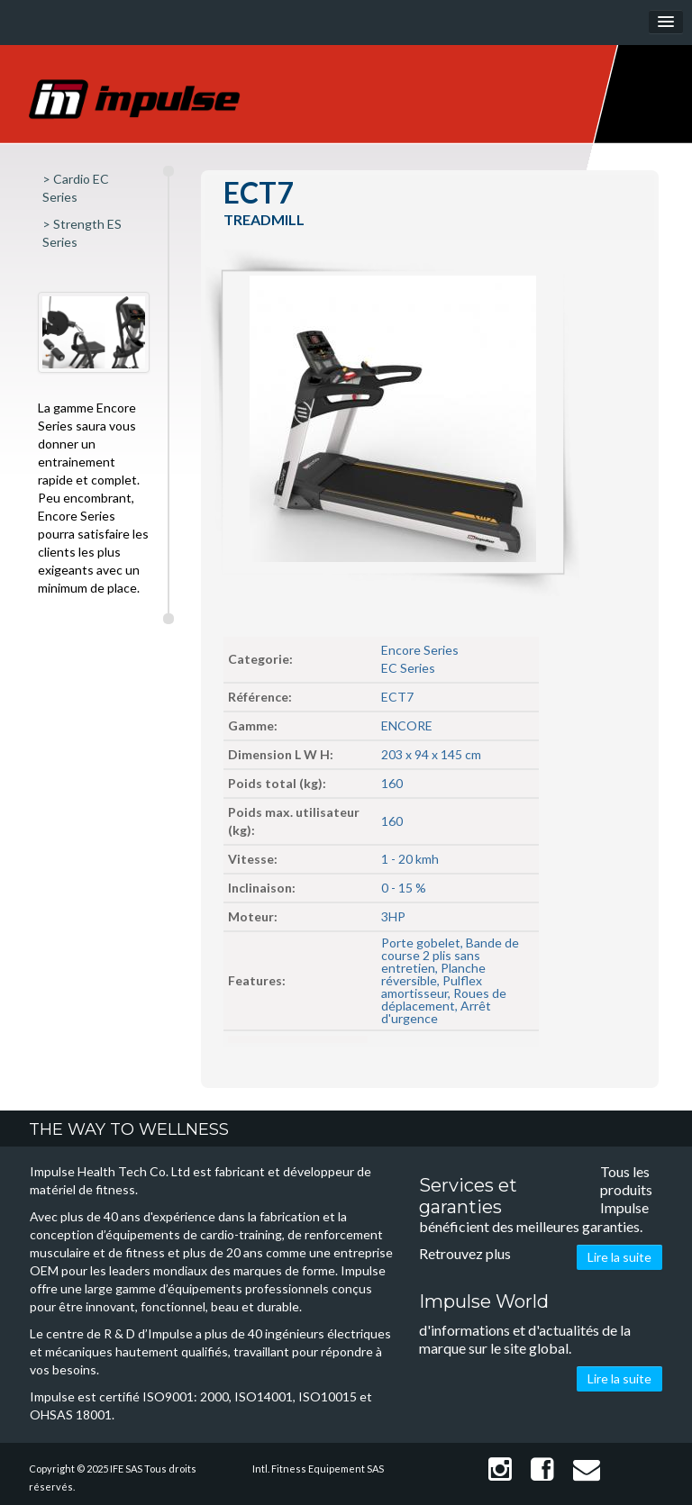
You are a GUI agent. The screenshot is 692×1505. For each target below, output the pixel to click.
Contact (586, 1469)
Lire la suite (619, 1257)
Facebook (542, 1469)
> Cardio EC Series (75, 187)
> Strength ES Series (82, 232)
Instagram (500, 1469)
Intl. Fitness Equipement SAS (318, 1468)
